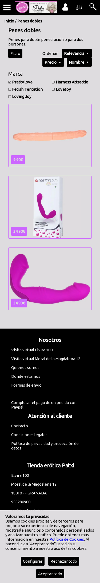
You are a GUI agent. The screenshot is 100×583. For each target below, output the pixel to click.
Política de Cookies (66, 539)
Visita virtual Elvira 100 (32, 350)
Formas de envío (26, 385)
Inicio (9, 21)
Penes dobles (29, 21)
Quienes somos (25, 367)
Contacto (19, 426)
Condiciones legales (29, 434)
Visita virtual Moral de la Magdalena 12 (45, 358)
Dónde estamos (25, 376)
